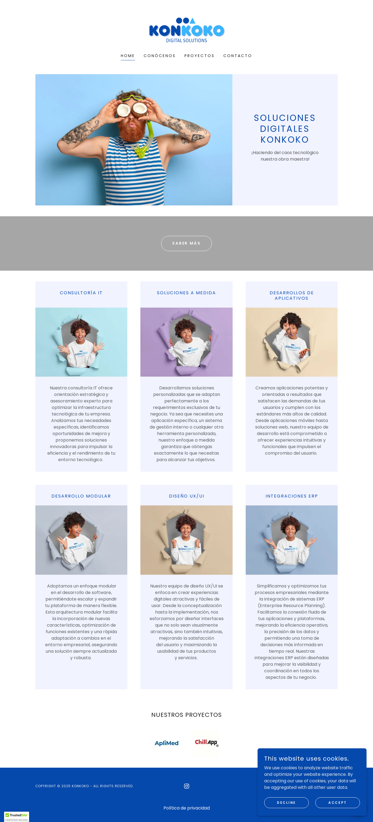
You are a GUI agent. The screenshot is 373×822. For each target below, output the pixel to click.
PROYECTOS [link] (199, 55)
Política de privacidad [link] (187, 808)
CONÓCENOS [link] (160, 55)
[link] (186, 30)
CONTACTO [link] (237, 55)
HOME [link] (128, 55)
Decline (286, 802)
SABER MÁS (186, 243)
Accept (337, 802)
